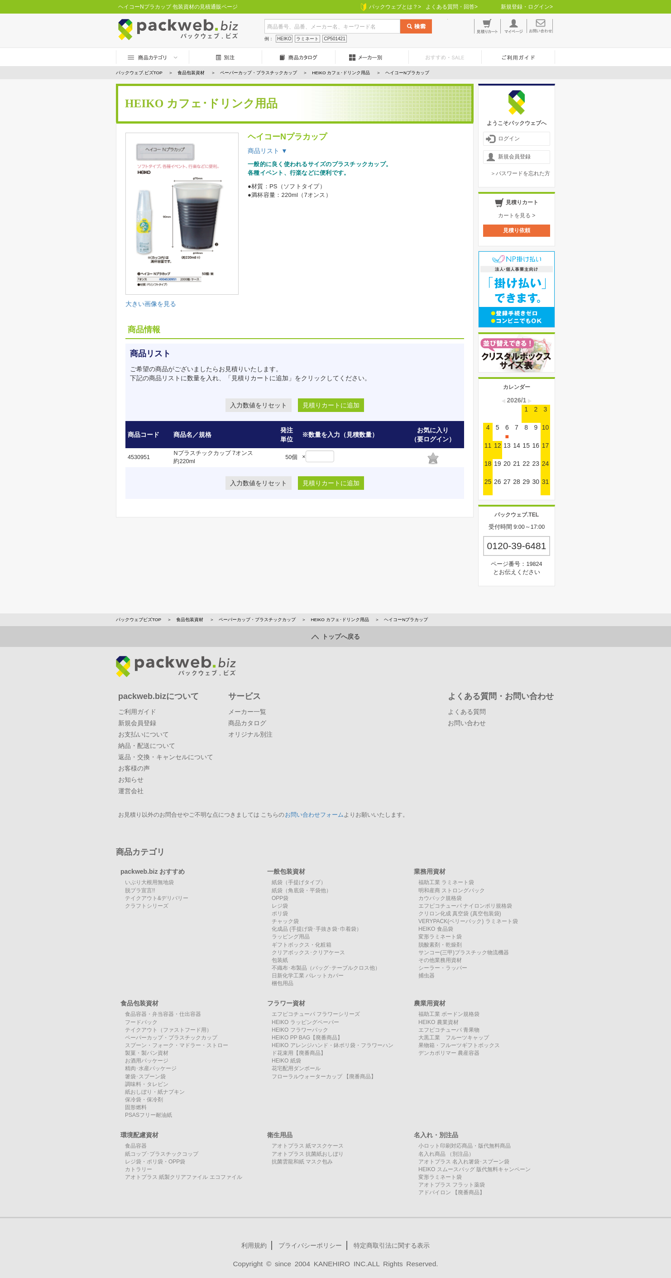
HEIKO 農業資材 (438, 1022)
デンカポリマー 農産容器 (448, 1053)
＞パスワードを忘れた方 (520, 173)
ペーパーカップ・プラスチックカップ (257, 619)
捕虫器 (426, 975)
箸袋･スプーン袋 (145, 1076)
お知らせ (131, 779)
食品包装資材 (189, 619)
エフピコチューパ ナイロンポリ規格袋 (465, 906)
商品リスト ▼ (268, 150)
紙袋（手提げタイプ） (299, 882)
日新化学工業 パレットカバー (308, 975)
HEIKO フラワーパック (300, 1030)
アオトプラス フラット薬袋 (451, 1185)
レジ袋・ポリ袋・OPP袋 (155, 1161)
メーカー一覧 (247, 711)
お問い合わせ (467, 723)
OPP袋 (280, 898)
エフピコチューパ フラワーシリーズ (316, 1014)
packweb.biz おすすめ (152, 871)
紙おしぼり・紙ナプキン (155, 1092)
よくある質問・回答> (452, 7)
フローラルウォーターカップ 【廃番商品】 (324, 1076)
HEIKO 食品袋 (435, 929)
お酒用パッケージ (146, 1061)
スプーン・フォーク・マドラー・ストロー (176, 1045)
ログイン (503, 138)
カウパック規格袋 (440, 898)
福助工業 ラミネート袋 (446, 882)
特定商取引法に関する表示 (392, 1245)
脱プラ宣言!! (140, 890)
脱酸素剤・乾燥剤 (440, 945)
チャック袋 (285, 921)
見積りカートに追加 (330, 405)
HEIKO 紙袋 (286, 1061)
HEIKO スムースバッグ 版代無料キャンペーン (474, 1169)
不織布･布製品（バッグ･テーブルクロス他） (326, 968)
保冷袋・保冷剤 (144, 1099)
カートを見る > (516, 215)
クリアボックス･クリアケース (308, 952)
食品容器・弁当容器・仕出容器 (163, 1014)
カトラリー (138, 1169)
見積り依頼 (516, 230)
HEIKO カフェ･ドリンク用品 (340, 619)
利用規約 (254, 1245)
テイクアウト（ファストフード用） (168, 1030)
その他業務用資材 (440, 960)
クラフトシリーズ (146, 906)
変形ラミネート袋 (440, 936)
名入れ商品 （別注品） (446, 1154)
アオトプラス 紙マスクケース (308, 1146)
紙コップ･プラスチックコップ (161, 1154)
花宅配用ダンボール (296, 1068)
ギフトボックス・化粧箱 (301, 945)
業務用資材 (430, 871)
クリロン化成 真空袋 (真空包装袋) (459, 913)
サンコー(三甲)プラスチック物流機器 (463, 952)
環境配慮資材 (139, 1135)
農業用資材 (430, 1003)
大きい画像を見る (150, 303)
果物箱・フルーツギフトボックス (459, 1045)
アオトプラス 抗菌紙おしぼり (308, 1154)
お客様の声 (134, 768)
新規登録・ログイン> (527, 7)
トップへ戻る (335, 636)
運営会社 (131, 791)
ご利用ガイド (137, 711)
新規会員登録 (508, 157)
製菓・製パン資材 (146, 1053)
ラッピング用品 (291, 936)
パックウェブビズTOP (138, 619)
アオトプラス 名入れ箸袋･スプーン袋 (463, 1161)
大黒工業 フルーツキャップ (453, 1037)
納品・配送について (146, 745)
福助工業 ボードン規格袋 (448, 1014)
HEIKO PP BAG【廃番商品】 (307, 1037)
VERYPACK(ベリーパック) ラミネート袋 (468, 921)
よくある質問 (467, 711)
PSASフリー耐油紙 (148, 1115)
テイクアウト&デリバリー (156, 898)
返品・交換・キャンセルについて (165, 757)
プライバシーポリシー (310, 1245)
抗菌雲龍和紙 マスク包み (302, 1161)
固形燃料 (136, 1107)
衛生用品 (279, 1135)
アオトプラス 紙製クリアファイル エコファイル (183, 1177)
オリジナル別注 (250, 734)
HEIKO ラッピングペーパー (305, 1022)
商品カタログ (247, 723)
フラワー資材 (286, 1003)
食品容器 (136, 1146)
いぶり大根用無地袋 (149, 882)
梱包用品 (282, 983)
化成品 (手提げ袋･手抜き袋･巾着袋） (317, 929)
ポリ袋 (280, 913)
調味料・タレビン (146, 1084)
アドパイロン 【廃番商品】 (451, 1192)
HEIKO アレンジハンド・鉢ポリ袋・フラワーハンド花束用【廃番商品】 (332, 1049)
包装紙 (280, 960)
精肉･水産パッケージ (151, 1068)
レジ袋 (280, 906)
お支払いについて (143, 734)
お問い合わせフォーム (314, 815)
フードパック (141, 1022)
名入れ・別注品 (436, 1135)
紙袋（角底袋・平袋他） (301, 890)
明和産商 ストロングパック (451, 890)
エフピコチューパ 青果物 (448, 1030)
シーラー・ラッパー (442, 968)
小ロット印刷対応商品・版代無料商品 (464, 1146)
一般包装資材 (286, 871)
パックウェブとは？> (391, 7)
